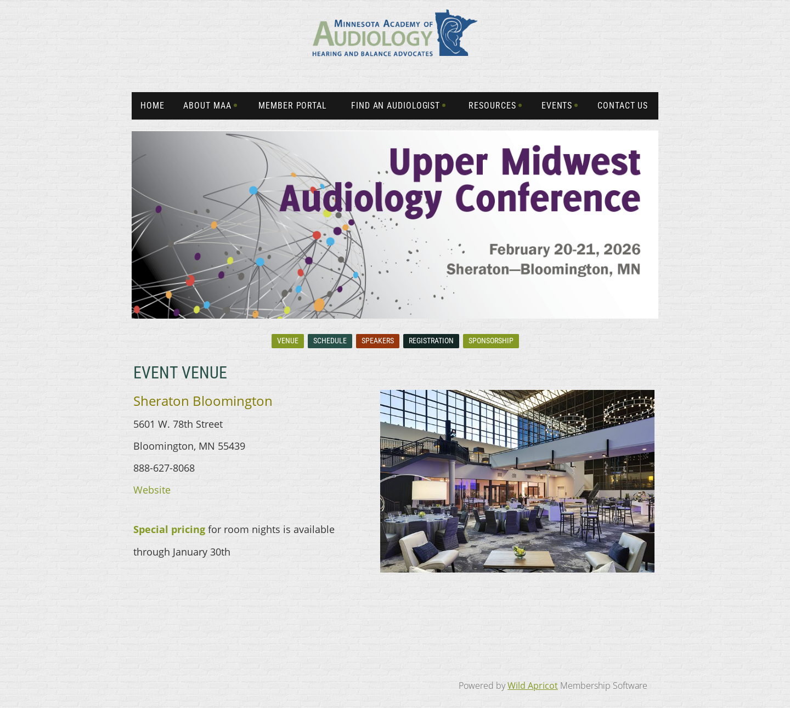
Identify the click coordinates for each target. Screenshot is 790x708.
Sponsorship (491, 340)
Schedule (330, 340)
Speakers (378, 340)
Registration (431, 340)
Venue (287, 340)
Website (152, 489)
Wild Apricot (532, 685)
